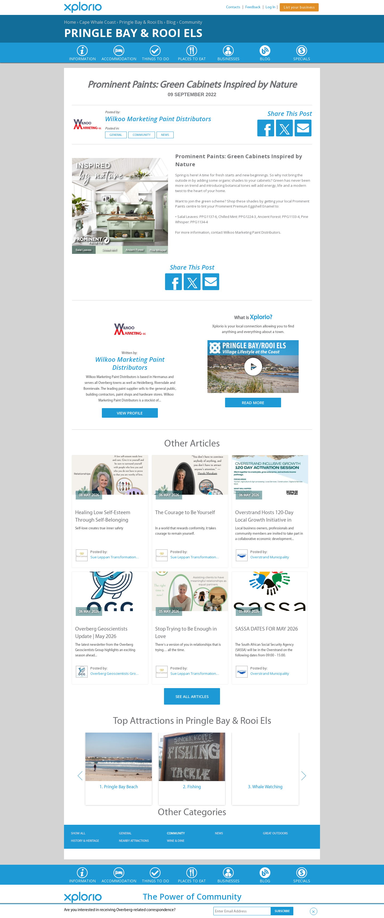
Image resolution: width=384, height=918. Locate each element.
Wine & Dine (175, 841)
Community (190, 22)
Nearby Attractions (134, 841)
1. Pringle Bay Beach (118, 786)
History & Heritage (85, 841)
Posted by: (113, 112)
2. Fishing (192, 786)
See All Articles (192, 696)
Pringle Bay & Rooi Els (141, 22)
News (165, 135)
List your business (299, 7)
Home (70, 22)
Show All (78, 833)
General (116, 135)
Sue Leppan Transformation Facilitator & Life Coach (114, 557)
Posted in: (112, 128)
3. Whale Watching (265, 786)
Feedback (253, 7)
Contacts (233, 7)
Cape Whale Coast (97, 22)
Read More (253, 402)
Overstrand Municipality (269, 557)
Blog (171, 22)
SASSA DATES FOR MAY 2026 (266, 628)
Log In (270, 7)
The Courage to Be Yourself (185, 512)
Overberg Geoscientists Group (114, 673)
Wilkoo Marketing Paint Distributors (158, 118)
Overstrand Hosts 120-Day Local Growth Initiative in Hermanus (264, 519)
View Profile (130, 413)
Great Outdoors (275, 833)
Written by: (130, 353)
